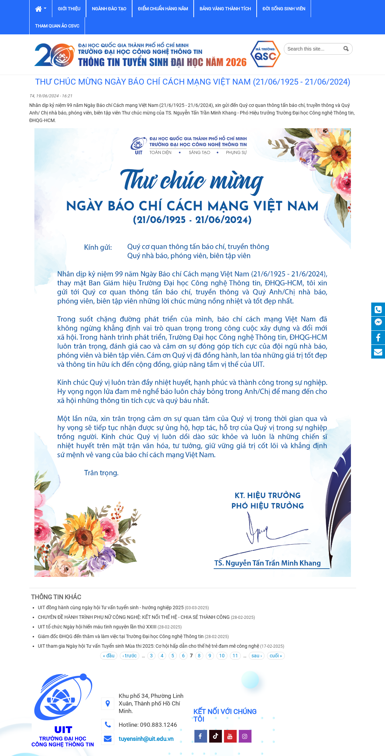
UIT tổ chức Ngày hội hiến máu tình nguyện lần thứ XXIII (97, 626)
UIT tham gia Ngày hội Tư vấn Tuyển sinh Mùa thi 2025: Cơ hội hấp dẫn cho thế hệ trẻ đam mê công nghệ (148, 646)
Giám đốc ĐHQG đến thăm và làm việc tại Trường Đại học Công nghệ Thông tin (121, 636)
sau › (257, 655)
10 (222, 655)
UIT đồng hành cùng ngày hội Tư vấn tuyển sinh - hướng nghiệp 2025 (111, 607)
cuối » (276, 655)
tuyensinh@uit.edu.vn (146, 738)
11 (235, 655)
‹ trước (129, 655)
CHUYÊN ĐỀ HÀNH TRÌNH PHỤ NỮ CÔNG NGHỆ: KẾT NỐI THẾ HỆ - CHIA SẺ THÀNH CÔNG (134, 617)
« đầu (109, 655)
